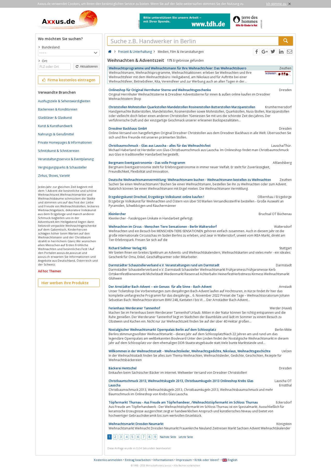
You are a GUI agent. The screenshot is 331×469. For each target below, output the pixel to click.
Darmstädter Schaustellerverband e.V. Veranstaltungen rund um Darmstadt (164, 265)
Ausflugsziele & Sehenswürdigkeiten (64, 101)
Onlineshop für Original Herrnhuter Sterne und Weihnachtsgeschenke (160, 90)
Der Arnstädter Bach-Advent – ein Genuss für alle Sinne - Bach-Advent (160, 286)
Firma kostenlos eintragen (68, 79)
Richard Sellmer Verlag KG (128, 248)
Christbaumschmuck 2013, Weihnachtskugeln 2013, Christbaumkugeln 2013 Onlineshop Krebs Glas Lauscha (181, 383)
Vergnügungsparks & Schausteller (62, 167)
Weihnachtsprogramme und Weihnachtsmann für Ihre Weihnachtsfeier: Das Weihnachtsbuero (177, 68)
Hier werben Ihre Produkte (64, 282)
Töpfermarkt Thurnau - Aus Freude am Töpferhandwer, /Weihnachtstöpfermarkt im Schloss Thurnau (183, 402)
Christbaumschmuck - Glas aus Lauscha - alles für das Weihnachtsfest (160, 145)
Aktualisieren (86, 66)
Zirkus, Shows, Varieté (54, 175)
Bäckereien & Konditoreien (57, 109)
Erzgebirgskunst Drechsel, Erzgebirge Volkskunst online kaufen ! (156, 197)
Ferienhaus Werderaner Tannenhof (134, 308)
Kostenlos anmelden (108, 460)
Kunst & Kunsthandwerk (55, 126)
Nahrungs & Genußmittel (56, 134)
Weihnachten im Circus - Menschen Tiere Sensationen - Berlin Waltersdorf (163, 226)
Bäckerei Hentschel (123, 368)
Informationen (163, 460)
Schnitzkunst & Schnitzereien (58, 151)
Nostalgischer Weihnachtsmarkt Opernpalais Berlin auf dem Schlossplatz (162, 329)
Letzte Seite (186, 437)
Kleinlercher (117, 214)
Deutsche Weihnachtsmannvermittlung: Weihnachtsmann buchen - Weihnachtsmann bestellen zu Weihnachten (190, 180)
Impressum (184, 460)
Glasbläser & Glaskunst (55, 117)
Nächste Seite (168, 437)
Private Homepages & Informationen (65, 142)
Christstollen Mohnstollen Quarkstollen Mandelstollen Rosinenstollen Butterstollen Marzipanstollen (182, 107)
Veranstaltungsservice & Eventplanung (66, 159)
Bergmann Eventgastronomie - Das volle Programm (147, 162)
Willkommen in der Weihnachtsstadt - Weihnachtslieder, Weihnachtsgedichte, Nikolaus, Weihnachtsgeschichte (189, 351)
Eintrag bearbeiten (138, 460)
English (229, 460)
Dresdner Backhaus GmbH (128, 128)
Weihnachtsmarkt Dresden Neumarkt (136, 424)
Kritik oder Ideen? (206, 460)
